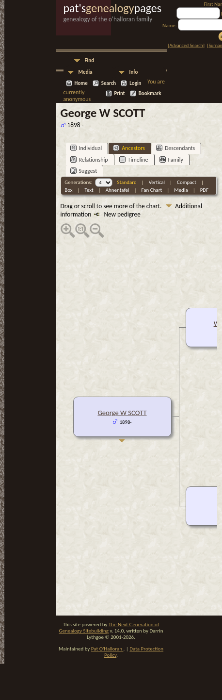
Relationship (89, 159)
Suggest (83, 170)
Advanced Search (186, 45)
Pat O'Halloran (107, 649)
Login (135, 83)
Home (81, 83)
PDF (204, 190)
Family (171, 159)
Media (86, 72)
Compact (186, 182)
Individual (86, 147)
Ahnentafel (117, 190)
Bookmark (150, 93)
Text (89, 190)
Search (108, 83)
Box (68, 190)
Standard (127, 182)
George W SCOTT (121, 412)
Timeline (133, 159)
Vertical (157, 182)
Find (90, 60)
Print (119, 93)
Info (133, 72)
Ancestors (129, 147)
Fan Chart (152, 190)
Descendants (175, 147)
